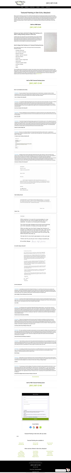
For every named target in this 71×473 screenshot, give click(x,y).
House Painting (35, 449)
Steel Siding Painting (21, 452)
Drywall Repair (35, 452)
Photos (42, 7)
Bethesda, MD (21, 441)
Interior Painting (35, 450)
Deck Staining (50, 450)
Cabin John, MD (35, 441)
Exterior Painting (21, 450)
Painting (21, 449)
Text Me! (25, 408)
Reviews (38, 7)
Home (22, 7)
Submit (35, 417)
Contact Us (48, 7)
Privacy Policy (30, 415)
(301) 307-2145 (51, 3)
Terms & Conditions (35, 415)
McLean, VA (50, 442)
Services (27, 7)
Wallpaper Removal (35, 454)
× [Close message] (65, 469)
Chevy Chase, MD (50, 441)
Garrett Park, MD (21, 442)
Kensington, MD (35, 442)
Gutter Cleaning (49, 452)
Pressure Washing (21, 453)
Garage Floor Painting (21, 454)
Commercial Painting (49, 449)
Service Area (32, 7)
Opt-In (25, 411)
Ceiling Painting (35, 453)
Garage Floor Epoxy (50, 453)
